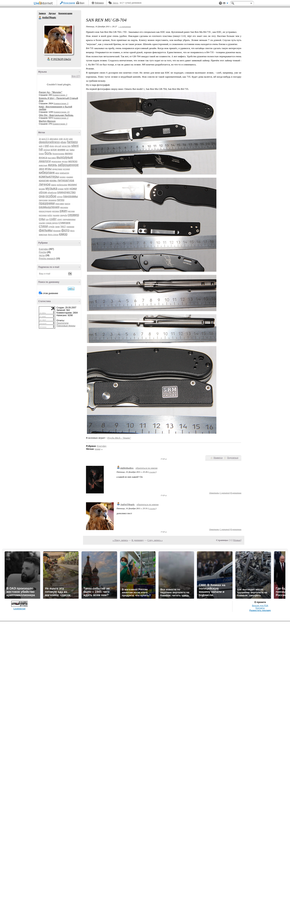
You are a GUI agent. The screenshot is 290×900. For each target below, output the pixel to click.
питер (60, 199)
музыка (51, 188)
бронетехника (58, 154)
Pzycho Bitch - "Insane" (119, 437)
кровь (53, 180)
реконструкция (45, 211)
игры (48, 168)
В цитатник (235, 493)
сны (42, 219)
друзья (65, 161)
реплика (55, 211)
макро (53, 185)
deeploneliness (49, 142)
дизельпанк (56, 161)
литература (65, 180)
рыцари (56, 215)
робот (49, 215)
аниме (61, 149)
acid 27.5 (45, 139)
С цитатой (225, 493)
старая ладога (51, 223)
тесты (42, 255)
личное (44, 184)
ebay (63, 142)
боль (48, 153)
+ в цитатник (124, 26)
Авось (115, 2)
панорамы (70, 196)
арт (67, 150)
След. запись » (155, 540)
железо (72, 161)
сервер (73, 215)
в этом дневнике (49, 293)
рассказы (64, 207)
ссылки (42, 223)
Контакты (260, 608)
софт (53, 219)
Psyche (42, 252)
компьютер (64, 173)
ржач (63, 211)
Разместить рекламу (260, 610)
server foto (66, 146)
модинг (72, 184)
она (42, 196)
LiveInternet (44, 3)
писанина (52, 200)
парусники (43, 200)
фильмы (46, 230)
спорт (59, 219)
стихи (43, 226)
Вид (225, 3)
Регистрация (69, 2)
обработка (52, 193)
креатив (44, 180)
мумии (61, 189)
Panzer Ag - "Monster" (50, 92)
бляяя (41, 154)
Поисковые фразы (65, 325)
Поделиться (232, 457)
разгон (67, 204)
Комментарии (65, 13)
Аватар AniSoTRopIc (58, 39)
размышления (49, 207)
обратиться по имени (147, 468)
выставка (52, 158)
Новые (237, 540)
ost (47, 146)
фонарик (56, 231)
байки (72, 150)
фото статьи (53, 235)
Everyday (43, 249)
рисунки (71, 211)
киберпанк (47, 172)
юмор (63, 234)
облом (43, 192)
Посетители (62, 323)
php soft (58, 146)
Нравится (218, 457)
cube (71, 139)
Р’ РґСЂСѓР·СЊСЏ (61, 59)
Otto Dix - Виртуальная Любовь (56, 115)
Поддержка (220, 3)
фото (65, 230)
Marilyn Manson (47, 121)
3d (40, 139)
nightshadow (127, 468)
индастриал (57, 169)
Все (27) (76, 76)
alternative (54, 139)
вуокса (43, 157)
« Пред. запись (120, 540)
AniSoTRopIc (40, 17)
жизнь (52, 165)
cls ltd (65, 139)
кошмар (69, 177)
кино (57, 173)
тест (63, 226)
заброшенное (68, 165)
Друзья (51, 13)
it (43, 146)
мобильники (62, 185)
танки (57, 227)
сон (47, 219)
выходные (65, 157)
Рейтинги (99, 2)
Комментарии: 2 (60, 95)
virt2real (46, 150)
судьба (51, 227)
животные (43, 165)
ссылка (152, 472)
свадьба (63, 215)
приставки (59, 204)
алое (53, 149)
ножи (73, 188)
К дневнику (138, 540)
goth (40, 146)
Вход (82, 2)
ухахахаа (70, 227)
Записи (42, 13)
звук (41, 168)
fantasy (72, 142)
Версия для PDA (260, 605)
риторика (43, 215)
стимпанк (64, 222)
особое (50, 196)
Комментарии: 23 (62, 112)
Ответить (214, 493)
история (66, 169)
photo (51, 146)
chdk (61, 139)
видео (69, 153)
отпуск (60, 197)
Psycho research (47, 258)
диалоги (45, 161)
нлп (66, 188)
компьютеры (49, 176)
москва (42, 189)
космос (63, 177)
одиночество (66, 192)
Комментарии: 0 (61, 103)
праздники (47, 203)
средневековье (69, 219)
